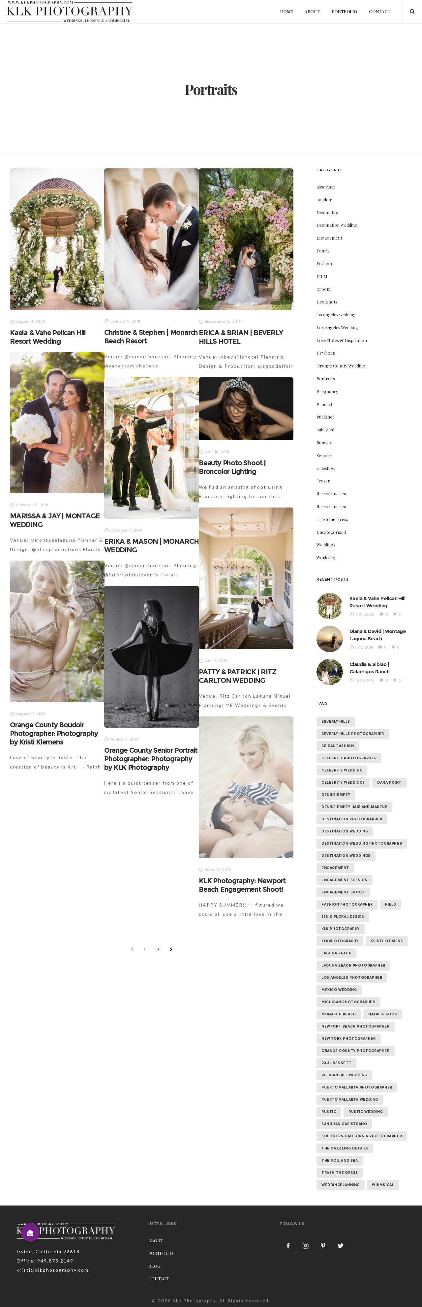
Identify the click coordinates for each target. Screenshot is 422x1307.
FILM (321, 276)
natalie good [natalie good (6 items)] (382, 1014)
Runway (324, 442)
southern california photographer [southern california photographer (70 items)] (361, 1136)
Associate (325, 186)
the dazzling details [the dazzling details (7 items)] (344, 1148)
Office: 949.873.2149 (45, 1260)
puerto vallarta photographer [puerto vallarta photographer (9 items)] (356, 1087)
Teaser (323, 480)
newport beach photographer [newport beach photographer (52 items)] (355, 1026)
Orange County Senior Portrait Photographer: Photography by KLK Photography (150, 758)
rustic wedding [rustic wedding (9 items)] (365, 1112)
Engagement (329, 238)
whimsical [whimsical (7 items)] (383, 1185)
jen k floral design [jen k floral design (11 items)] (342, 917)
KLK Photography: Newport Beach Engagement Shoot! (242, 885)
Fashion (324, 263)
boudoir (324, 199)
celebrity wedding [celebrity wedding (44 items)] (341, 770)
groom (323, 289)
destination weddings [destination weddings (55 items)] (346, 856)
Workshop (326, 557)
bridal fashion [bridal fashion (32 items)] (337, 746)
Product (324, 404)
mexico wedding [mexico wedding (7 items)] (339, 990)
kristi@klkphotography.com (52, 1270)
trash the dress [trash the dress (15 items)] (339, 1173)
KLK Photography (194, 1300)
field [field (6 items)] (390, 904)
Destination (328, 212)
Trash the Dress (332, 519)
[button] (30, 1232)
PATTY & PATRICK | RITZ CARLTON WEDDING (237, 676)
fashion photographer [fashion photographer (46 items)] (347, 904)
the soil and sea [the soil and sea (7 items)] (339, 1160)
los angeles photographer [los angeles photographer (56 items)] (351, 977)
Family (323, 250)
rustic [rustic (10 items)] (328, 1112)
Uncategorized (331, 532)
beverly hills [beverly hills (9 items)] (335, 721)
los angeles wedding (336, 314)
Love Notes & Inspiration (341, 340)
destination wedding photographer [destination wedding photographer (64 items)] (361, 843)
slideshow (325, 468)
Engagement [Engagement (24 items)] (335, 868)
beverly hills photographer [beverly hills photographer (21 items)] (352, 734)
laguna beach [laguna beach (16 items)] (336, 953)
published (325, 429)
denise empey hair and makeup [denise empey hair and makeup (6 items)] (354, 807)
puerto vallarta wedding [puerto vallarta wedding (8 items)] (349, 1099)
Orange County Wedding (340, 365)
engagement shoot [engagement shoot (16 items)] (343, 892)
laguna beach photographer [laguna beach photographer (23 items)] (353, 965)
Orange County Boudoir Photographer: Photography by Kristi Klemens (54, 733)
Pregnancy (327, 391)
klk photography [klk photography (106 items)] (340, 929)
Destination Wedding (336, 225)
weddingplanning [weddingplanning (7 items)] (340, 1185)
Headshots (326, 302)
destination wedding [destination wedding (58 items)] (344, 831)
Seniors (324, 455)
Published (325, 417)
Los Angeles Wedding (337, 327)
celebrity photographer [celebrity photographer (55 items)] (349, 758)
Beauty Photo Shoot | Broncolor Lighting (232, 467)
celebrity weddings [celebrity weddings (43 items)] (343, 782)
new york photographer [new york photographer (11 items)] (348, 1038)
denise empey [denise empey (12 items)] (335, 795)
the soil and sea (331, 493)
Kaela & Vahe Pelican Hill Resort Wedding (48, 337)
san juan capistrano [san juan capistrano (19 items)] (344, 1124)
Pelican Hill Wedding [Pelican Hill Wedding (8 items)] (344, 1075)
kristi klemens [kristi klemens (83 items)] (387, 941)
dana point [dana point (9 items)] (389, 782)
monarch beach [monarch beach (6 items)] (338, 1014)
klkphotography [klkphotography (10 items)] (339, 941)
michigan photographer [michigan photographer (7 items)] (348, 1002)
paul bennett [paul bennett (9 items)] (336, 1063)
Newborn (325, 353)
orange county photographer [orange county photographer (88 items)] (355, 1051)
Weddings (325, 544)
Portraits (325, 378)
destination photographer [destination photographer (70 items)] (351, 819)
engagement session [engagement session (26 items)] (344, 880)
